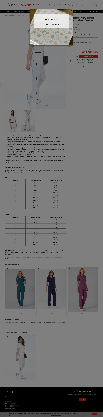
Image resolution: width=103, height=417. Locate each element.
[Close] (71, 10)
